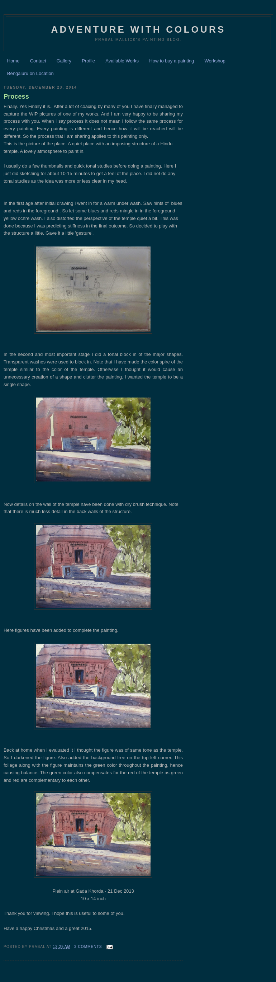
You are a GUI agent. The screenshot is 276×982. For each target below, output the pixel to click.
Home (13, 61)
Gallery (64, 61)
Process (16, 96)
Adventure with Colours (138, 29)
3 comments (88, 947)
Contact (38, 61)
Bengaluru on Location (30, 73)
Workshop (215, 61)
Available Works (122, 61)
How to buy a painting (171, 61)
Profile (88, 61)
